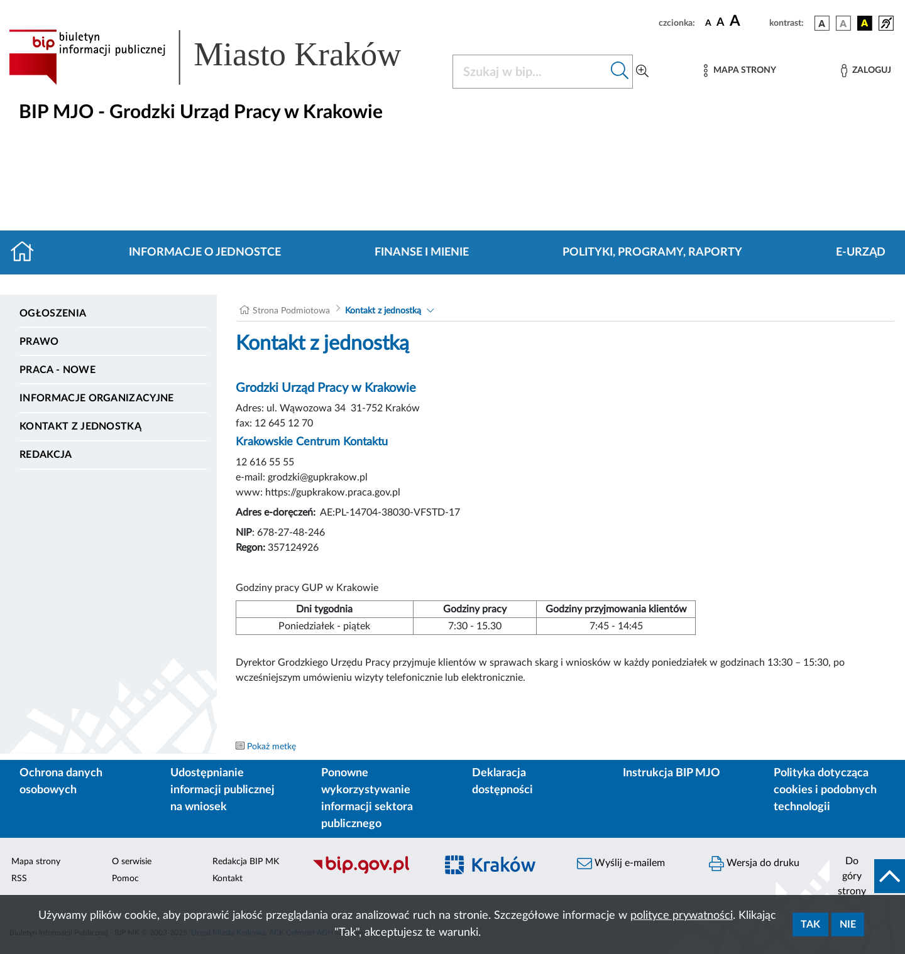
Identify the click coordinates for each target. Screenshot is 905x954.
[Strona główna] (27, 252)
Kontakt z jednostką (80, 426)
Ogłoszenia (52, 313)
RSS (19, 878)
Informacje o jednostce (205, 252)
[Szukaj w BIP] (530, 72)
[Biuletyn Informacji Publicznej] (367, 872)
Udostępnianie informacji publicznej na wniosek (222, 790)
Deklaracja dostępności (502, 781)
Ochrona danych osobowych (60, 781)
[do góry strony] (867, 876)
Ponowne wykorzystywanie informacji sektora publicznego (367, 798)
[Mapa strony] (739, 70)
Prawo (39, 342)
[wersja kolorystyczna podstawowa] (822, 23)
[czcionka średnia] (720, 22)
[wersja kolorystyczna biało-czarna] (843, 23)
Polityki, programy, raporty (652, 252)
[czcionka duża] (747, 21)
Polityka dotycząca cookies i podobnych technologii (825, 790)
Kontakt (227, 878)
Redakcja (45, 455)
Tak (810, 924)
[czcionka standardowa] (708, 22)
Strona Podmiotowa (291, 310)
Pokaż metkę (271, 746)
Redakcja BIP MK (245, 861)
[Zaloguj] (866, 70)
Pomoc (125, 878)
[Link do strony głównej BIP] (223, 57)
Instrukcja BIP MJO (671, 773)
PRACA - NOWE (57, 370)
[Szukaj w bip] (620, 72)
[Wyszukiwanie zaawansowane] (642, 71)
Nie (848, 924)
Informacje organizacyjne (96, 398)
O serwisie (131, 861)
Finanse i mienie (422, 252)
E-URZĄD (861, 252)
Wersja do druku (754, 863)
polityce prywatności (681, 915)
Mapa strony (35, 861)
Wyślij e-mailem (621, 863)
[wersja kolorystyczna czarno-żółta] (864, 23)
